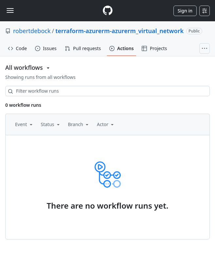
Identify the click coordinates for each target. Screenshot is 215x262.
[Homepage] (107, 10)
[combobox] (107, 91)
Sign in (185, 11)
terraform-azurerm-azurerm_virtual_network (119, 31)
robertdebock (32, 31)
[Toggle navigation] (10, 10)
